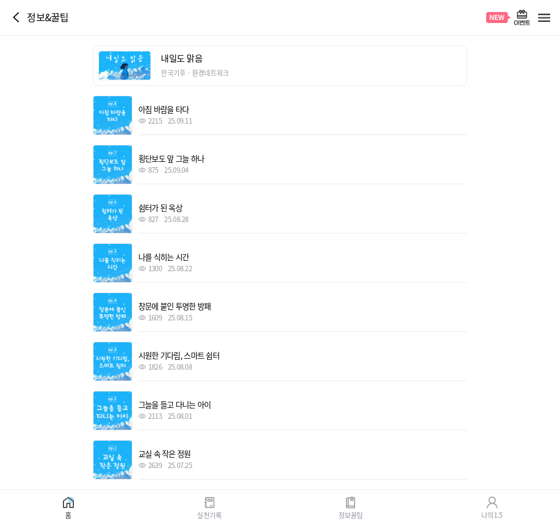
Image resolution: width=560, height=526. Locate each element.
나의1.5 (491, 514)
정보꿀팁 (351, 514)
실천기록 (209, 514)
